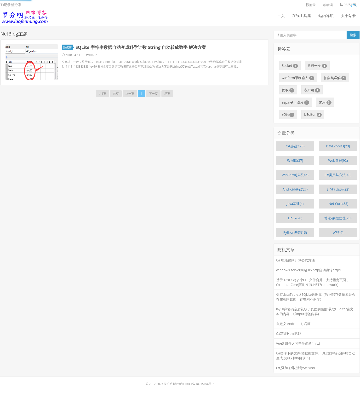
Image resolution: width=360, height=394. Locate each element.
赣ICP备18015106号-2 (199, 384)
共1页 (102, 94)
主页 (281, 15)
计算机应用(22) (338, 189)
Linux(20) (295, 218)
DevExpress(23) (338, 146)
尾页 (167, 94)
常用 (325, 102)
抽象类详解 (335, 77)
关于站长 (348, 15)
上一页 (130, 94)
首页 (116, 94)
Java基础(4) (295, 203)
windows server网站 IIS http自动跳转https (308, 270)
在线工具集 (301, 15)
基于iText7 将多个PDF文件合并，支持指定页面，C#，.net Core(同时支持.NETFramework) (313, 282)
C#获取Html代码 (289, 333)
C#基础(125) (295, 146)
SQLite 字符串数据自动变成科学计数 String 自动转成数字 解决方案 (140, 47)
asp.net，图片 (295, 102)
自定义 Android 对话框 (293, 323)
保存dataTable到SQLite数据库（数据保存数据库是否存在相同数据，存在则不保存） (315, 296)
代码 (288, 114)
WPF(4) (338, 232)
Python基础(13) (295, 232)
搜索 (353, 35)
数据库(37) (295, 160)
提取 (288, 90)
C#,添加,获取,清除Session (295, 367)
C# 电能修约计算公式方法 (295, 260)
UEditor (313, 114)
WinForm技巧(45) (295, 175)
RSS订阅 (348, 4)
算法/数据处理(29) (337, 218)
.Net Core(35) (338, 203)
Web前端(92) (338, 160)
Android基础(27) (295, 189)
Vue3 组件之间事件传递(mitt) (298, 343)
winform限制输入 (298, 77)
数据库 (68, 47)
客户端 (312, 90)
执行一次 (317, 65)
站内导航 (326, 15)
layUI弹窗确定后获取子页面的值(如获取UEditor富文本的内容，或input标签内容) (315, 311)
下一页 (153, 94)
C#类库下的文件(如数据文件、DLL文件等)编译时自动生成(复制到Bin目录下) (315, 355)
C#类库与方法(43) (338, 175)
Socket (290, 65)
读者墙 (328, 4)
